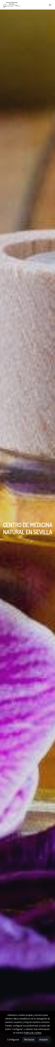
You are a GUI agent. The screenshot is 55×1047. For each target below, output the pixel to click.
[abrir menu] (50, 5)
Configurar (13, 1039)
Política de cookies (33, 1032)
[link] (12, 4)
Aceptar (43, 1039)
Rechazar (29, 1039)
